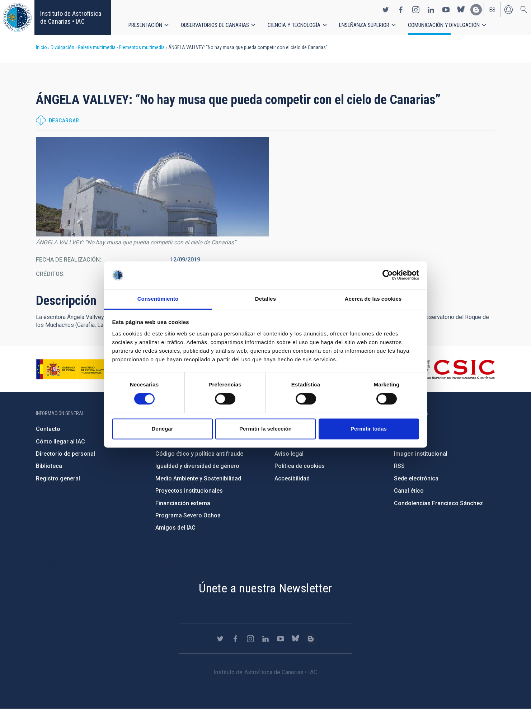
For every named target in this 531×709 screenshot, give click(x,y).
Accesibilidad (292, 478)
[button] (152, 186)
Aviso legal (289, 453)
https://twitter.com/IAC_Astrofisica (385, 9)
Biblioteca (49, 466)
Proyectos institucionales (189, 490)
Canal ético (409, 490)
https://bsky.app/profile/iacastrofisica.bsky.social (461, 9)
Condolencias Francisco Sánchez (438, 503)
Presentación (145, 25)
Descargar (64, 120)
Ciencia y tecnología (294, 25)
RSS (399, 466)
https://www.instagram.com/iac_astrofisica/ (415, 9)
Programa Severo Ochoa (188, 515)
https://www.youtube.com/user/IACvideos (446, 9)
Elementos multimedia (142, 47)
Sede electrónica (416, 478)
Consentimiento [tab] (158, 299)
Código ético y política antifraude (199, 453)
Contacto (48, 429)
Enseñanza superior (365, 25)
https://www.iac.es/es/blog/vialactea (476, 9)
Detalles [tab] (265, 299)
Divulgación (62, 47)
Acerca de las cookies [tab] (373, 299)
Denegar (162, 429)
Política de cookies (299, 466)
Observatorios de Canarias (215, 25)
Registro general (58, 478)
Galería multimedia (97, 47)
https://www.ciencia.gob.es (76, 369)
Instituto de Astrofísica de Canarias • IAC (70, 17)
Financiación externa (182, 503)
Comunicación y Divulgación (445, 25)
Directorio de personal (65, 453)
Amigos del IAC (175, 527)
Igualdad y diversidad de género (197, 466)
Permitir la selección (265, 429)
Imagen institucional (420, 453)
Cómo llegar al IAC (60, 441)
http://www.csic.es (456, 369)
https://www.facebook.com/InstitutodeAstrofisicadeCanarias (400, 9)
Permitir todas (369, 429)
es (492, 9)
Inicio (41, 47)
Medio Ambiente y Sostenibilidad (198, 478)
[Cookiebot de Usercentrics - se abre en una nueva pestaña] (387, 275)
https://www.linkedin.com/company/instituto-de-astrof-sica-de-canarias (430, 9)
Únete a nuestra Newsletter (265, 588)
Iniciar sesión (508, 9)
